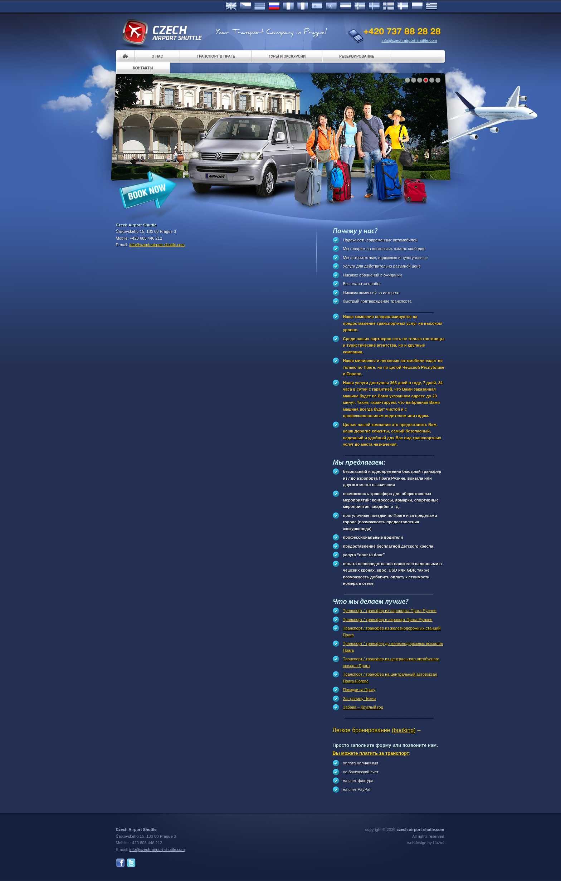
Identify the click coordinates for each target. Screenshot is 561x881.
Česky (245, 6)
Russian (274, 6)
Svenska (374, 6)
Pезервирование (356, 56)
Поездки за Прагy (359, 689)
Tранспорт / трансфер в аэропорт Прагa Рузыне (388, 619)
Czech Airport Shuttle (162, 32)
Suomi (388, 6)
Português (331, 6)
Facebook (120, 862)
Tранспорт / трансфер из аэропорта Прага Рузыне (390, 610)
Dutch (345, 6)
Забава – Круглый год (363, 707)
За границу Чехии (359, 698)
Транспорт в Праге (216, 56)
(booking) (404, 730)
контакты (143, 68)
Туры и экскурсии (287, 56)
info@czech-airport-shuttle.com (409, 40)
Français (288, 6)
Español (317, 6)
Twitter (131, 862)
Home (125, 56)
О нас (157, 56)
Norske (360, 6)
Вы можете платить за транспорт (371, 753)
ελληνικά (431, 6)
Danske (403, 6)
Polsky (417, 6)
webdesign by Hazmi (425, 843)
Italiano (302, 6)
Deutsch (259, 6)
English (231, 6)
